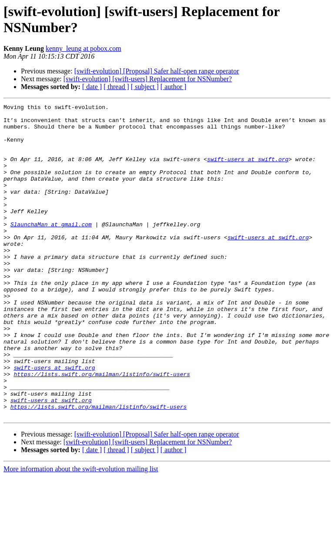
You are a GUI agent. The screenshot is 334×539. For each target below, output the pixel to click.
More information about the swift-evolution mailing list (80, 531)
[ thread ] (116, 86)
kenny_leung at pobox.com (83, 48)
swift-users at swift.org (247, 171)
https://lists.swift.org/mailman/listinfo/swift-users (101, 429)
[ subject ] (145, 86)
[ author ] (173, 86)
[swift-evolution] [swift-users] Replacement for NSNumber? (147, 79)
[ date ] (92, 86)
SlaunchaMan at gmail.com (51, 249)
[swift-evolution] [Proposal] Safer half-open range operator (156, 71)
